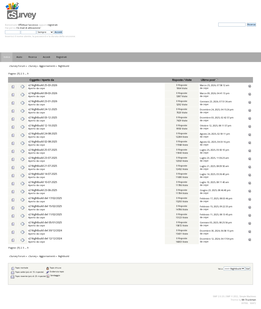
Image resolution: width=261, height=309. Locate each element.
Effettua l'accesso (28, 24)
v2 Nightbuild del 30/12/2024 (45, 230)
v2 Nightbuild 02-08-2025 (42, 141)
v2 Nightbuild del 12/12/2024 (45, 238)
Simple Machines (247, 296)
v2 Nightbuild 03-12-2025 (42, 117)
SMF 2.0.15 (218, 296)
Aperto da (48, 80)
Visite (188, 80)
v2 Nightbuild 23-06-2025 (42, 190)
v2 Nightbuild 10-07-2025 (42, 182)
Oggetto (34, 80)
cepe (42, 88)
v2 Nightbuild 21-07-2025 (42, 166)
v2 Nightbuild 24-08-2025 (42, 133)
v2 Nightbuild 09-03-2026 (42, 93)
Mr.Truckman (249, 299)
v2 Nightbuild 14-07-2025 (42, 174)
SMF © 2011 (232, 296)
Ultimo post (209, 80)
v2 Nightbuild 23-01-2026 (42, 101)
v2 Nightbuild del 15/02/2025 (45, 206)
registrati (53, 24)
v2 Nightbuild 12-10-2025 (42, 125)
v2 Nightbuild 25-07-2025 (42, 149)
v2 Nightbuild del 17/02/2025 (45, 198)
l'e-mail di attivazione (28, 27)
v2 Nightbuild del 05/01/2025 (45, 222)
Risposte (177, 80)
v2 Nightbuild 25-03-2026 (42, 85)
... (26, 73)
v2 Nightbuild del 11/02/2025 (45, 214)
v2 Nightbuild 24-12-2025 (42, 109)
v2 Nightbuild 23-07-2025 (42, 158)
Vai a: (220, 268)
